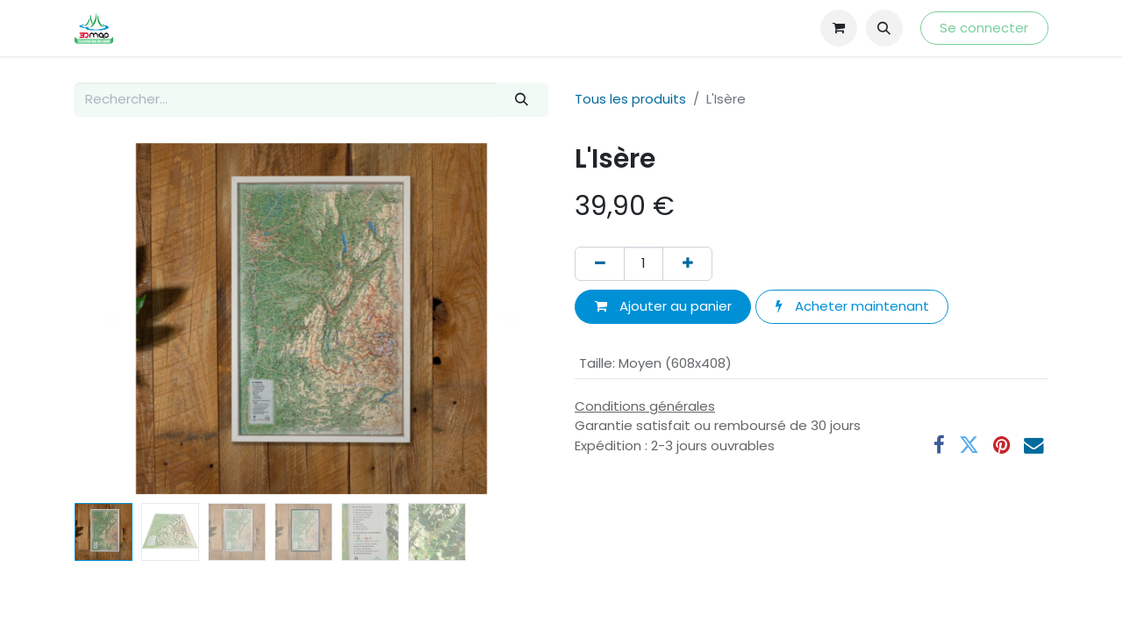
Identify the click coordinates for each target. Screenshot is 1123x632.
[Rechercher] (522, 100)
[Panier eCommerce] (838, 28)
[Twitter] (969, 445)
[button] (884, 28)
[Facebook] (939, 445)
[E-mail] (1034, 445)
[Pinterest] (1001, 445)
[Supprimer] (600, 264)
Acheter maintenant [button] (852, 306)
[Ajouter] (687, 264)
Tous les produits (630, 99)
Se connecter (984, 27)
